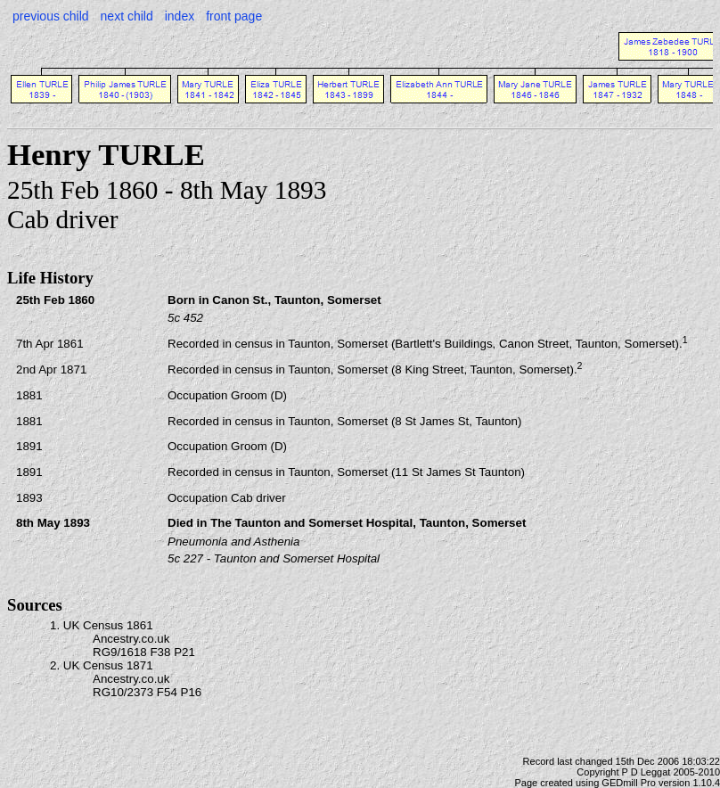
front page (234, 16)
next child (127, 16)
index (179, 16)
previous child (50, 16)
